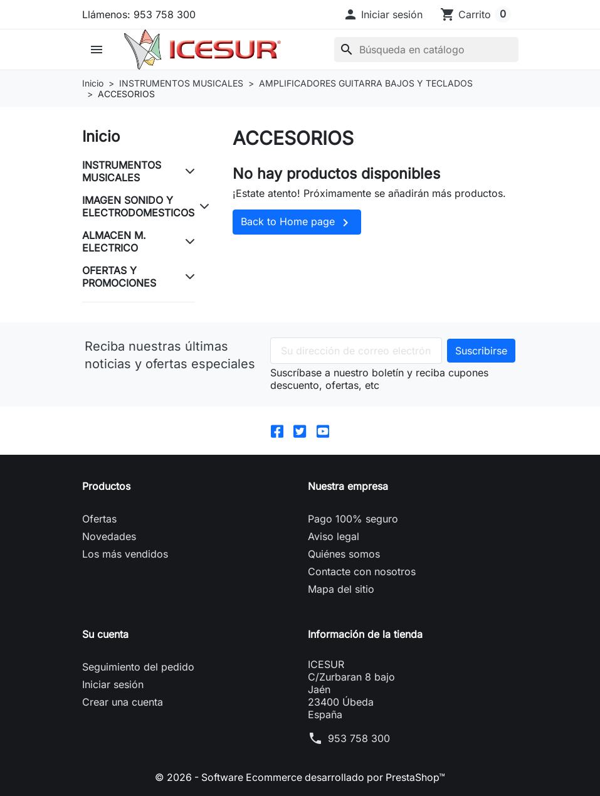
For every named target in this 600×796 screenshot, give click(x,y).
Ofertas (99, 518)
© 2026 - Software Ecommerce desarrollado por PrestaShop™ (300, 777)
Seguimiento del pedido (138, 667)
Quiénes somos (344, 554)
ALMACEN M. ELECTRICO (114, 241)
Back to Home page (297, 222)
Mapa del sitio (341, 589)
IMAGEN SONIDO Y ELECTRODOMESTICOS (138, 206)
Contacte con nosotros (362, 571)
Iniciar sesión (113, 684)
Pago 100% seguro (353, 518)
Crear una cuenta (122, 702)
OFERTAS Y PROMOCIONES (119, 276)
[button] (382, 14)
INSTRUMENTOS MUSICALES (121, 171)
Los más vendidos (125, 554)
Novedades (109, 536)
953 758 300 (359, 738)
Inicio (101, 136)
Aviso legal (333, 536)
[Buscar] (426, 49)
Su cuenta (105, 634)
